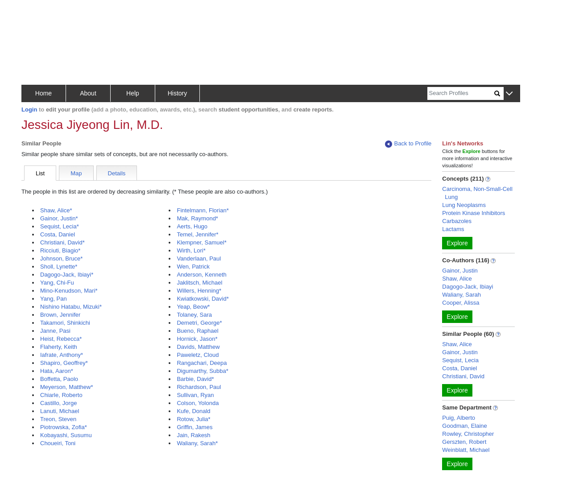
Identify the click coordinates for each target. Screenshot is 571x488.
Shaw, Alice (457, 278)
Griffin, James (194, 427)
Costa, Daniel (57, 234)
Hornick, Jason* (197, 338)
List (40, 173)
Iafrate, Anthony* (61, 355)
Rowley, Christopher (468, 433)
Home (43, 93)
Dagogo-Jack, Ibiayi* (66, 274)
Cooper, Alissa (460, 302)
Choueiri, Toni (57, 443)
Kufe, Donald (193, 411)
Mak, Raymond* (197, 218)
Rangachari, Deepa (202, 363)
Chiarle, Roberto (61, 395)
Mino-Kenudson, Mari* (69, 290)
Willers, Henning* (199, 290)
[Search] (460, 93)
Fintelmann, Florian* (202, 210)
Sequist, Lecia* (59, 226)
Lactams (453, 229)
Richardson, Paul (199, 387)
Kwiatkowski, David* (202, 298)
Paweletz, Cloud (198, 355)
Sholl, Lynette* (58, 266)
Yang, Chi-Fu (57, 282)
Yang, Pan (53, 298)
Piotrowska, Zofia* (63, 427)
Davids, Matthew (198, 346)
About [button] (88, 93)
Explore (457, 243)
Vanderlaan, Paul (199, 258)
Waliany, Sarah (461, 294)
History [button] (177, 93)
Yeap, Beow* (193, 306)
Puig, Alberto (458, 417)
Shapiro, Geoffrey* (64, 363)
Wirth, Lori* (191, 250)
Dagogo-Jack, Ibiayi (467, 286)
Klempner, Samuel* (201, 242)
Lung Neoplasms (464, 205)
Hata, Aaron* (56, 371)
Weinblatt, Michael (465, 450)
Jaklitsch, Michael (199, 282)
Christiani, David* (62, 242)
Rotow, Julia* (193, 419)
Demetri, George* (199, 322)
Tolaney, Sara (194, 314)
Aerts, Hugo (192, 226)
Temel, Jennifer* (197, 234)
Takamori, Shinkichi (65, 322)
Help (132, 93)
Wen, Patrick (193, 266)
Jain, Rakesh (193, 435)
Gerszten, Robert (464, 441)
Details (117, 173)
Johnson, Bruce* (61, 258)
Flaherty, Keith (58, 346)
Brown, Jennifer (60, 314)
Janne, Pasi (55, 330)
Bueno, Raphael (197, 330)
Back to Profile (408, 144)
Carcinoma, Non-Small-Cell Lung (477, 193)
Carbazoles (457, 221)
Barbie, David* (195, 379)
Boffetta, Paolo (59, 379)
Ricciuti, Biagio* (60, 250)
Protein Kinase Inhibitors (473, 213)
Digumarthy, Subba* (202, 371)
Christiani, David (463, 376)
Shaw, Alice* (56, 210)
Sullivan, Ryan (195, 395)
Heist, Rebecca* (61, 338)
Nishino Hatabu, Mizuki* (71, 306)
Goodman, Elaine (464, 425)
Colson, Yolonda (198, 403)
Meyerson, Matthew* (66, 387)
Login (29, 109)
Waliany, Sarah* (197, 443)
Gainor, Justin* (59, 218)
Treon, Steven (58, 419)
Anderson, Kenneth (201, 274)
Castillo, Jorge (58, 403)
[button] (509, 94)
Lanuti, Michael (59, 411)
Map (76, 173)
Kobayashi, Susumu (66, 435)
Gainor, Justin (460, 270)
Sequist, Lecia (460, 360)
